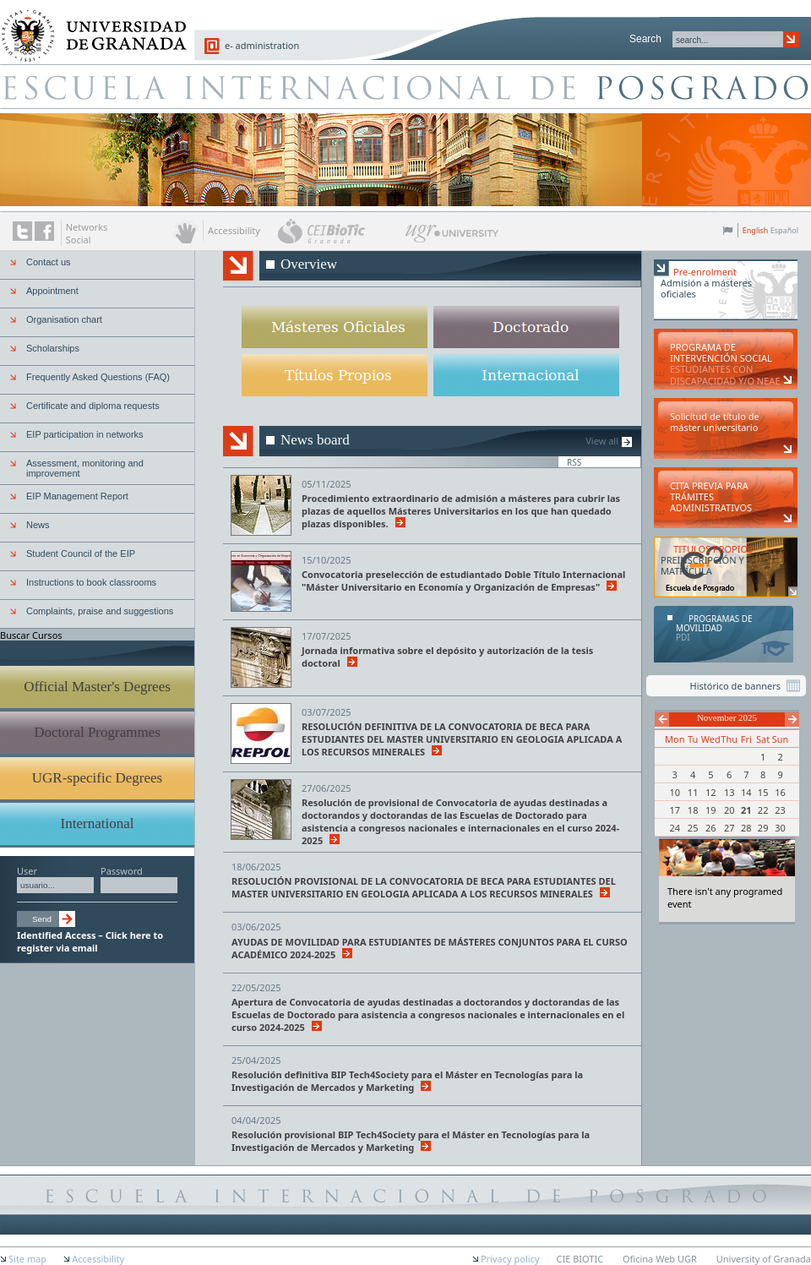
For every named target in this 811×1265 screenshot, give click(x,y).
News (38, 525)
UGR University (452, 237)
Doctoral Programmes (97, 732)
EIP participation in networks (85, 434)
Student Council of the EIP (80, 553)
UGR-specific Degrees (97, 778)
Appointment (52, 291)
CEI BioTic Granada (340, 230)
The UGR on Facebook (44, 231)
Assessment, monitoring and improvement (85, 468)
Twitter (22, 231)
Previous (662, 720)
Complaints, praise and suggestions (99, 611)
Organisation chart (64, 319)
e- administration (262, 45)
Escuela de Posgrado (405, 86)
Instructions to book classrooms (91, 582)
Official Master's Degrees (97, 687)
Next (792, 720)
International (97, 823)
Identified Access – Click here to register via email (90, 941)
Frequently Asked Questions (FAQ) (98, 377)
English (756, 230)
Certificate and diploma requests (93, 406)
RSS (574, 461)
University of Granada (88, 26)
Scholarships (52, 348)
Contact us (48, 262)
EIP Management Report (77, 496)
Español (784, 230)
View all (601, 440)
